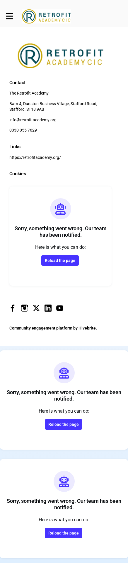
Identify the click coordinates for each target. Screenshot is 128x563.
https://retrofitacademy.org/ (35, 157)
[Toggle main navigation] (9, 16)
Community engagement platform (40, 328)
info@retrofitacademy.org (33, 119)
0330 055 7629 (23, 130)
